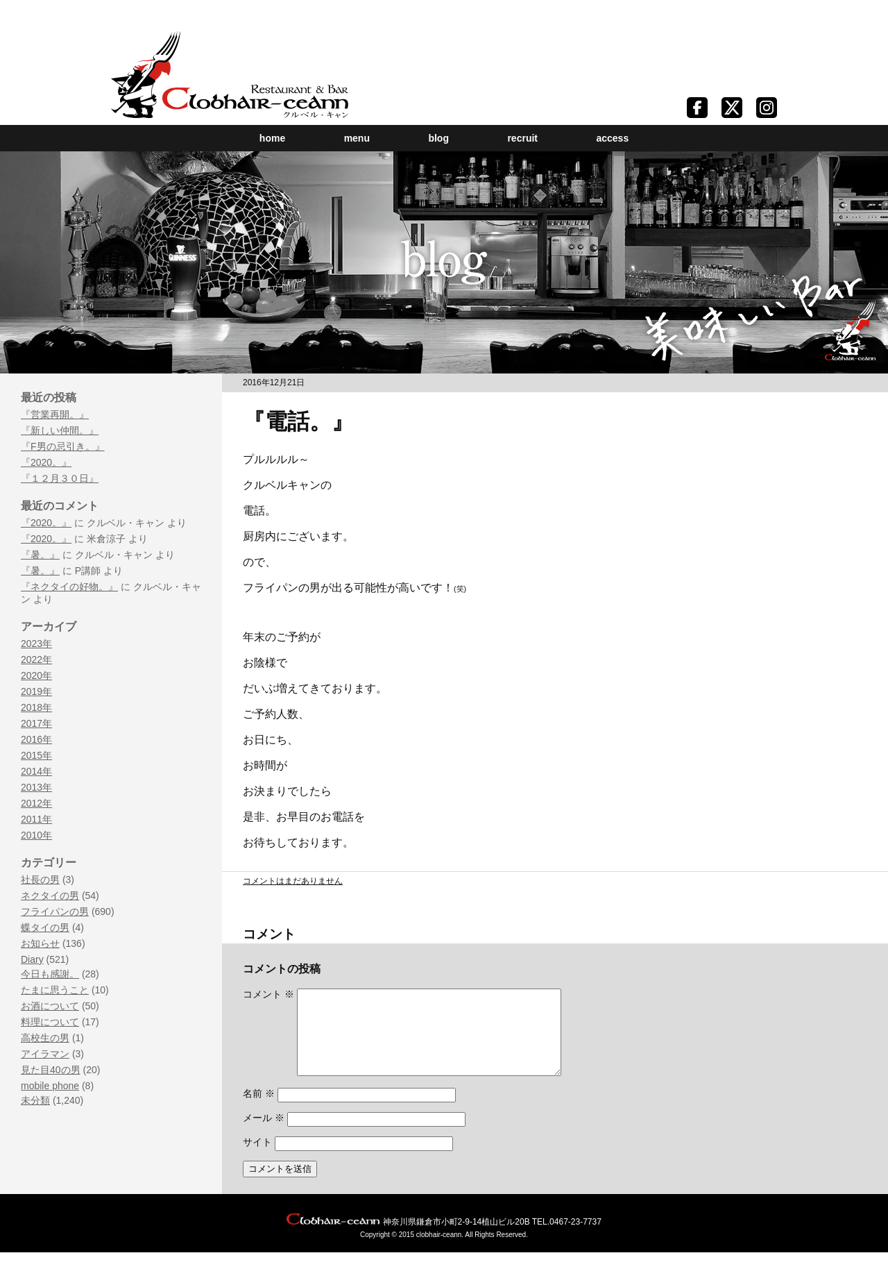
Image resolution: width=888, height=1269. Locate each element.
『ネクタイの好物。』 (69, 586)
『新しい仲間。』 (60, 430)
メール (263, 1134)
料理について (50, 1021)
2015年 (36, 755)
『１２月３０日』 (60, 478)
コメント (268, 994)
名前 (259, 1110)
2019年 (36, 691)
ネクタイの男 (50, 895)
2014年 (36, 771)
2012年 (36, 803)
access (612, 138)
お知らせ (40, 943)
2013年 (36, 787)
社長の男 (40, 879)
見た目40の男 (50, 1069)
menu (357, 138)
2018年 (36, 707)
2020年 (36, 675)
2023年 (36, 643)
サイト (257, 1158)
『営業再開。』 (55, 414)
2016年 (36, 739)
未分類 (35, 1100)
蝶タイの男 (45, 927)
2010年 (36, 835)
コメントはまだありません (293, 881)
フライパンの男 (55, 911)
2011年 (36, 819)
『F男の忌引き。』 (63, 446)
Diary (32, 959)
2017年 (36, 723)
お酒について (50, 1005)
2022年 (36, 659)
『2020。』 (46, 462)
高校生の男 (45, 1037)
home (272, 138)
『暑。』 (40, 554)
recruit (522, 138)
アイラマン (45, 1053)
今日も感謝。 (50, 974)
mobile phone (50, 1085)
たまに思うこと (55, 989)
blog (438, 138)
